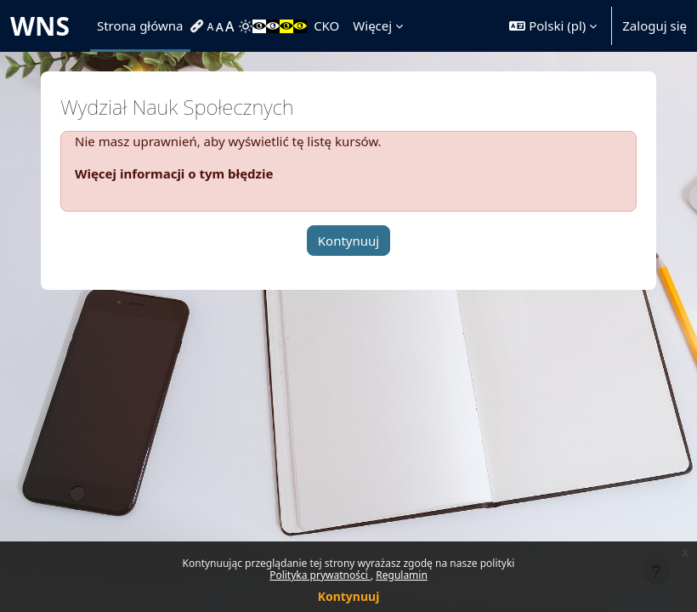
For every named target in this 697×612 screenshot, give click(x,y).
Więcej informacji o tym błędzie (174, 173)
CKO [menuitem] (326, 25)
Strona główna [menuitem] (140, 25)
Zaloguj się (654, 25)
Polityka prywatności (320, 575)
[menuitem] (198, 26)
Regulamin (402, 575)
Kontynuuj (349, 596)
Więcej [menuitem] (372, 25)
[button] (553, 26)
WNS (40, 25)
